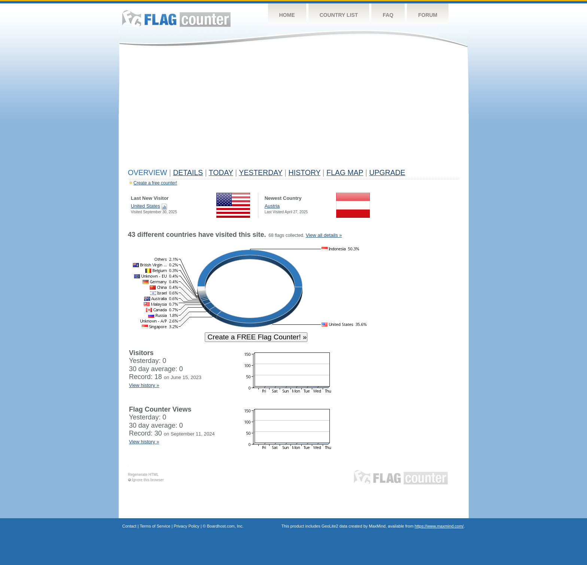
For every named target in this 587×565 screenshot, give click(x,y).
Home (287, 15)
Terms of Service (155, 526)
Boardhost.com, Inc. (225, 526)
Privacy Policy (186, 526)
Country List (339, 15)
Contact (129, 526)
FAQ (388, 15)
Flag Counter (176, 18)
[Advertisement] (293, 109)
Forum (427, 15)
